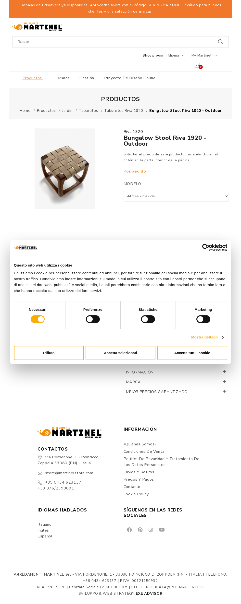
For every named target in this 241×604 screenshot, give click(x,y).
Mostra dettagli (204, 337)
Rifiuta (49, 353)
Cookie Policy (136, 494)
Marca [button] (133, 382)
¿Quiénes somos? (140, 444)
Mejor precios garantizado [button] (157, 392)
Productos (35, 78)
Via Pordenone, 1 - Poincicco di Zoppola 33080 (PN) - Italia (70, 460)
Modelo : (133, 183)
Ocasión (86, 78)
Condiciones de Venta (144, 451)
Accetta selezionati (120, 353)
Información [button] (140, 372)
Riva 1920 (133, 131)
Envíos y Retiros (139, 472)
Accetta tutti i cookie (192, 353)
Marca (64, 78)
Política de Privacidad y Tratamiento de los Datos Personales (162, 461)
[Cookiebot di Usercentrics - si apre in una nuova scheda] (205, 247)
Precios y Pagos (139, 479)
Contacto (132, 486)
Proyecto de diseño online (130, 78)
